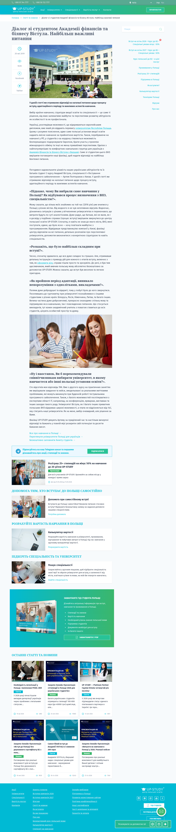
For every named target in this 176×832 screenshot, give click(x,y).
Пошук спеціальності (60, 565)
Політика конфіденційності (84, 801)
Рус (162, 2)
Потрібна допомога (57, 514)
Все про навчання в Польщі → (45, 433)
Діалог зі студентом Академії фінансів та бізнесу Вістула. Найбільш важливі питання (81, 18)
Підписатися (97, 451)
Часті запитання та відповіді (85, 809)
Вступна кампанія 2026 (43, 793)
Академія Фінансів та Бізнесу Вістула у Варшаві (54, 152)
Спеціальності (18, 797)
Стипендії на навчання (43, 829)
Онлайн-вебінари (80, 790)
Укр (158, 2)
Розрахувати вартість (58, 547)
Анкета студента (40, 790)
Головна (16, 18)
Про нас (36, 817)
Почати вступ (155, 10)
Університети (18, 793)
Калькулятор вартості (60, 532)
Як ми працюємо (40, 813)
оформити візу (45, 263)
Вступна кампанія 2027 (43, 797)
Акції (14, 790)
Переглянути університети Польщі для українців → (56, 436)
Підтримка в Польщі (81, 793)
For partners (155, 819)
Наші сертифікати (80, 805)
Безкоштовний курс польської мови (49, 821)
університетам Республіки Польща (93, 128)
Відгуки (36, 801)
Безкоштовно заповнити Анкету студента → (52, 440)
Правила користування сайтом (86, 797)
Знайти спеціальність (58, 580)
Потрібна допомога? (152, 812)
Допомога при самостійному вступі (68, 499)
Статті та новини (30, 18)
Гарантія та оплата (80, 813)
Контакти (16, 805)
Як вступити (38, 809)
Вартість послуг (19, 801)
